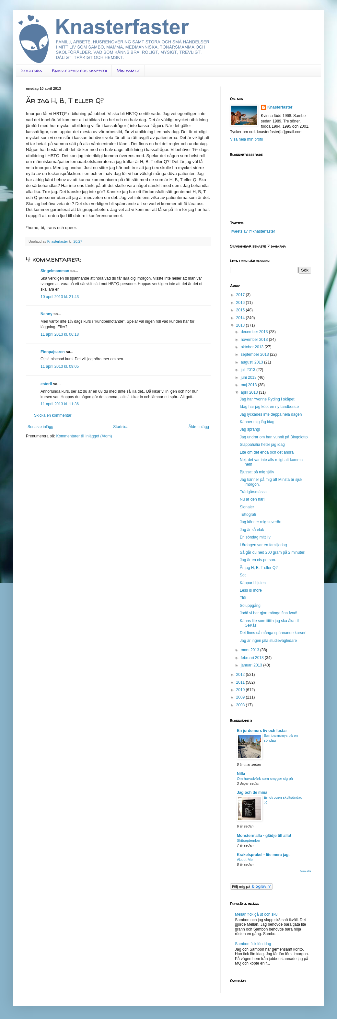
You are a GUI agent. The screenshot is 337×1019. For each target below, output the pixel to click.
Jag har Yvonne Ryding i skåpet (267, 399)
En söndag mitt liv (255, 537)
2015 (241, 310)
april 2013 (250, 392)
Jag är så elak (252, 529)
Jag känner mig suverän (260, 522)
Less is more (251, 590)
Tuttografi (248, 514)
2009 (241, 697)
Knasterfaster (279, 107)
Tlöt (243, 598)
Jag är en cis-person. (258, 560)
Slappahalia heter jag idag (262, 444)
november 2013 (255, 339)
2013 (241, 325)
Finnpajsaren (53, 352)
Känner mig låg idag (257, 422)
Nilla (241, 773)
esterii (46, 384)
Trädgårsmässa (253, 492)
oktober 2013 (252, 347)
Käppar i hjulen (253, 583)
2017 (241, 295)
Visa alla (305, 871)
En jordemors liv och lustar (262, 730)
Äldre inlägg (199, 426)
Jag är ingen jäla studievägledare (268, 640)
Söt (243, 575)
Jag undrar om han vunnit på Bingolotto (274, 437)
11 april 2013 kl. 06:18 (60, 334)
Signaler (247, 507)
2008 (241, 705)
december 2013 (255, 332)
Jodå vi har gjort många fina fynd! (268, 613)
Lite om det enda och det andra (267, 452)
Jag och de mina (252, 792)
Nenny (46, 314)
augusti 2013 (252, 362)
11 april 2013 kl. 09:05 (60, 366)
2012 (241, 674)
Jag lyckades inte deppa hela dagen (271, 414)
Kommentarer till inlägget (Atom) (84, 436)
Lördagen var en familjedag (263, 545)
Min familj (128, 70)
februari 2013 (253, 657)
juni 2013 (249, 377)
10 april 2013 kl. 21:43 (60, 297)
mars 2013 (250, 650)
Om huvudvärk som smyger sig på (265, 779)
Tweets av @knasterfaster (252, 231)
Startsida (31, 70)
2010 (241, 690)
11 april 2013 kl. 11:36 (60, 404)
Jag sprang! (250, 429)
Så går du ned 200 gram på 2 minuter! (273, 552)
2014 (241, 318)
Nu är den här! (252, 499)
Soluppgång (250, 605)
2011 (241, 682)
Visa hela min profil (246, 139)
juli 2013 (248, 369)
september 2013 (255, 354)
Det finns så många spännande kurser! (273, 633)
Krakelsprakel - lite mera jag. (263, 854)
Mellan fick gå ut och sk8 (256, 914)
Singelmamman (55, 271)
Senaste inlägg (40, 426)
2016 (241, 302)
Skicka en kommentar (52, 415)
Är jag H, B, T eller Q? (259, 567)
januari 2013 (252, 665)
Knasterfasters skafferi (79, 70)
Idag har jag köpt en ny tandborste (269, 406)
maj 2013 (249, 385)
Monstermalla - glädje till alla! (264, 835)
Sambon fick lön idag (253, 944)
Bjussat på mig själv (257, 472)
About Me (245, 860)
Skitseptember (249, 840)
